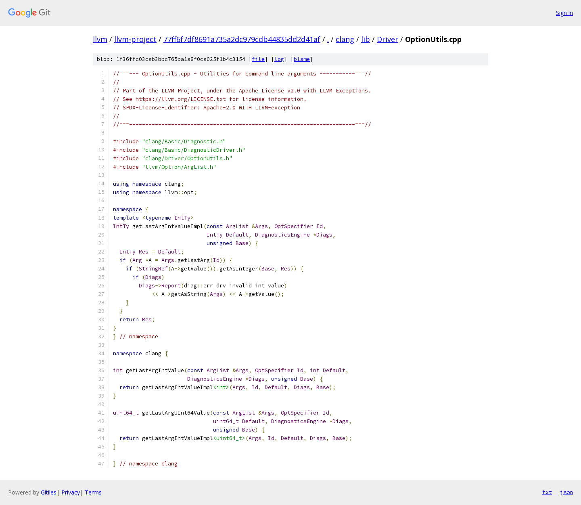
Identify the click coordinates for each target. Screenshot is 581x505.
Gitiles (48, 492)
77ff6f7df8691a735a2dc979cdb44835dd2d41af (241, 39)
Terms (93, 492)
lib (365, 39)
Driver (387, 39)
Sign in (564, 13)
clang (345, 39)
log (279, 59)
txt (547, 492)
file (258, 59)
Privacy (70, 492)
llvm (100, 39)
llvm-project (135, 39)
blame (302, 59)
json (566, 492)
